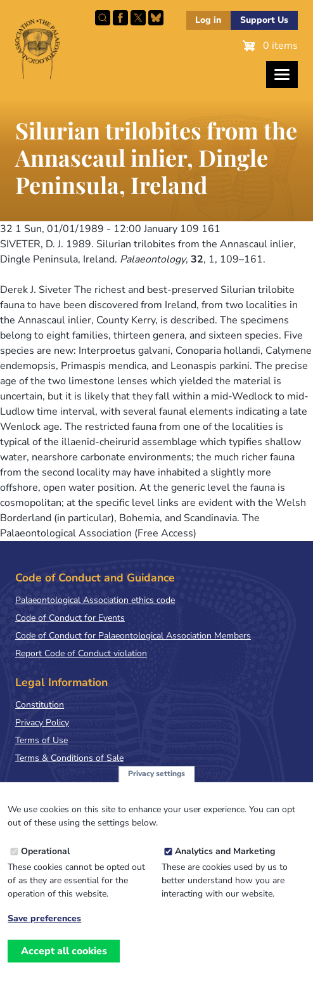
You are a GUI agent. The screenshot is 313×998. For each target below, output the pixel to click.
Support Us (264, 20)
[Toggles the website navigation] (282, 74)
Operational (45, 867)
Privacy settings (156, 789)
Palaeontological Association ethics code (95, 600)
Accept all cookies (64, 967)
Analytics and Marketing (225, 867)
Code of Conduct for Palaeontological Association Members (133, 636)
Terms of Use (41, 740)
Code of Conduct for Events (70, 618)
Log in (208, 20)
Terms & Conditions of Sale (69, 758)
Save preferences (44, 934)
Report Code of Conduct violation (81, 653)
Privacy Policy (42, 722)
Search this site (102, 17)
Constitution (39, 705)
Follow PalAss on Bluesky (155, 17)
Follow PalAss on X (138, 17)
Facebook (120, 17)
